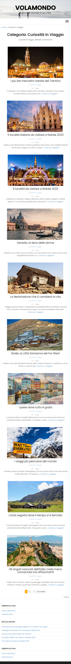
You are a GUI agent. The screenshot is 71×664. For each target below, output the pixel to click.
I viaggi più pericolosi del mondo (35, 461)
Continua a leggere (50, 94)
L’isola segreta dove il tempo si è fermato (35, 515)
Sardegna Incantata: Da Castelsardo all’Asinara (21, 630)
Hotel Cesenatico (8, 611)
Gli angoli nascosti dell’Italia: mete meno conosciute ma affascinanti (35, 570)
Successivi (41, 591)
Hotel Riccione (7, 614)
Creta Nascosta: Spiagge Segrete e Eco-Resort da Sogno (25, 627)
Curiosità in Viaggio (35, 85)
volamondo (35, 7)
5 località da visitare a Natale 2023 (35, 189)
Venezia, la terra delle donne (35, 243)
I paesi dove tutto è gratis (35, 407)
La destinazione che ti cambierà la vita (35, 297)
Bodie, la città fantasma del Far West (35, 353)
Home (4, 27)
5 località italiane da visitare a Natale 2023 (35, 135)
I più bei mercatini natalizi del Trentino (36, 81)
